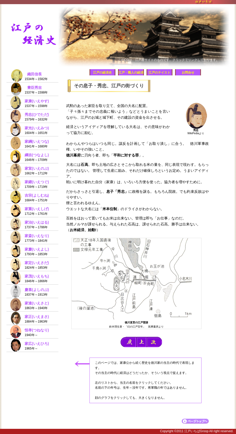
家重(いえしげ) (37, 209)
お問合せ (188, 72)
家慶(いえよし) (37, 249)
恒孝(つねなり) (37, 330)
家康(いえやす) (37, 101)
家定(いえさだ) (37, 263)
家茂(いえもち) (37, 276)
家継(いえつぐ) (37, 182)
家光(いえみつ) (37, 128)
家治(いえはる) (37, 222)
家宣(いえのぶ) (37, 168)
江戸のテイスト (159, 72)
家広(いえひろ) (37, 343)
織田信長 (34, 74)
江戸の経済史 (102, 72)
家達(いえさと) (37, 303)
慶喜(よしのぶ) (37, 290)
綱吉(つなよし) (37, 155)
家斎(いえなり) (37, 236)
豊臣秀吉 (34, 88)
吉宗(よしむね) (37, 195)
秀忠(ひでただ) (37, 114)
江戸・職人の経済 (131, 72)
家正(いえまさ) (37, 317)
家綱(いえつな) (37, 141)
